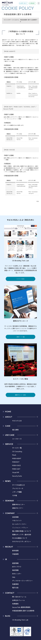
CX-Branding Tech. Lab (20, 620)
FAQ (13, 577)
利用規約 (15, 604)
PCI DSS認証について (19, 538)
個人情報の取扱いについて (21, 531)
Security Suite (17, 476)
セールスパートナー (19, 524)
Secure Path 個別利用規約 (21, 607)
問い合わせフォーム (19, 597)
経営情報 (15, 563)
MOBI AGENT (16, 458)
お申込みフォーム (18, 600)
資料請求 (33, 3)
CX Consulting (17, 451)
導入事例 (15, 430)
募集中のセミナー (18, 504)
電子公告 (15, 587)
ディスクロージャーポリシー (22, 580)
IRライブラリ (16, 567)
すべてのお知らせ (18, 485)
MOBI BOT (15, 462)
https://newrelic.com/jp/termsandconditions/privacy (33, 95)
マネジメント (17, 520)
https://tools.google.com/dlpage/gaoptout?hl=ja (33, 87)
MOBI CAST (16, 469)
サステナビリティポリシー (21, 541)
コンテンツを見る (20, 279)
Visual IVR (15, 472)
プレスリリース (17, 488)
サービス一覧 (17, 448)
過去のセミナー (17, 508)
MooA (14, 455)
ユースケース (17, 439)
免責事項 (15, 584)
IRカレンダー (16, 573)
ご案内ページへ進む (20, 337)
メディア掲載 (17, 492)
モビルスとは (17, 420)
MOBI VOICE (16, 465)
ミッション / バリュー (20, 527)
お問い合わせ (24, 3)
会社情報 (15, 517)
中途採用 (15, 554)
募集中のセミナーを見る (20, 395)
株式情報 (15, 570)
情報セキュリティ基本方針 (21, 534)
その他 (14, 495)
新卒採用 (15, 550)
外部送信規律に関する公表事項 (23, 611)
